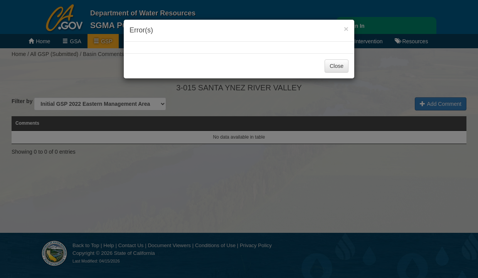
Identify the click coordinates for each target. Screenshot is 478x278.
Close (336, 66)
